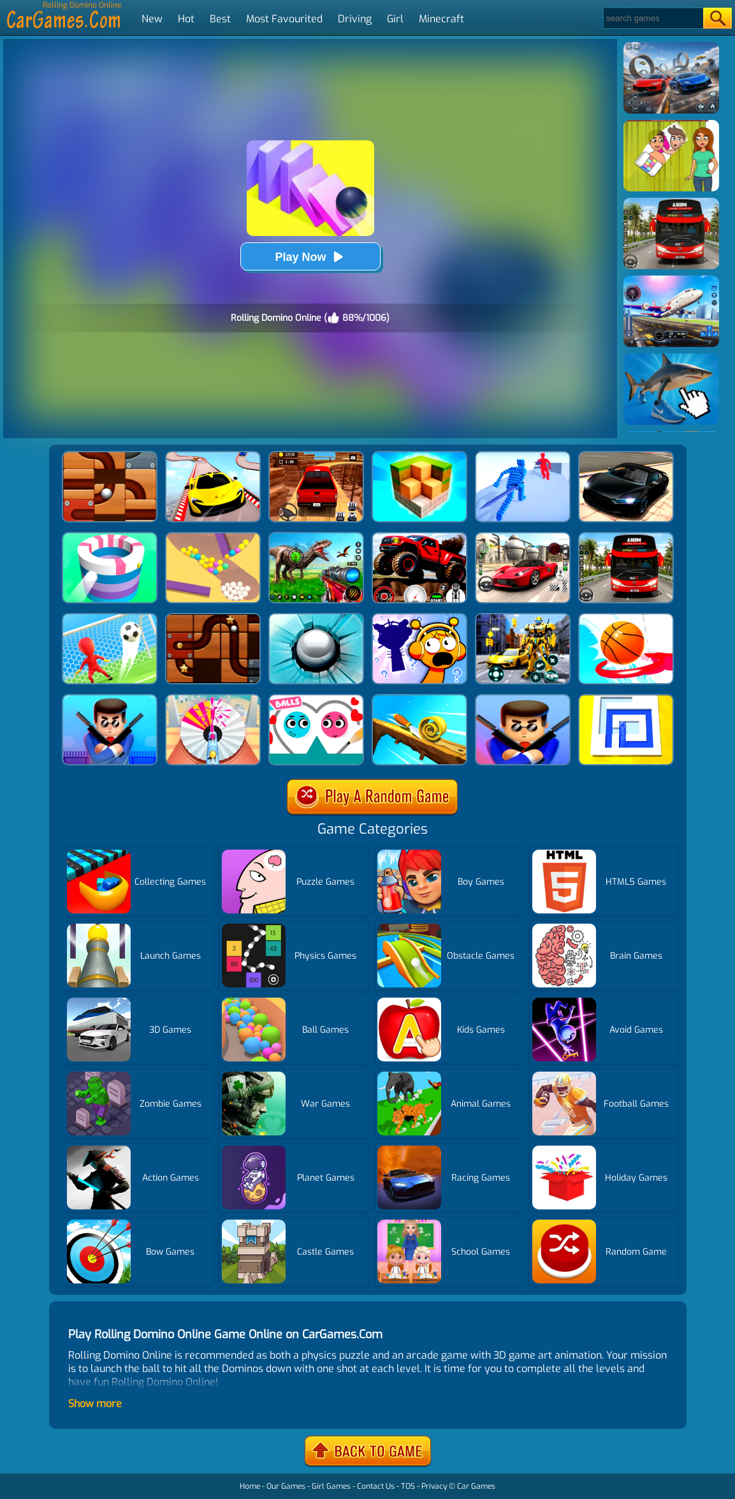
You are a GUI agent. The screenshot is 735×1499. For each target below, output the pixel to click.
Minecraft (441, 19)
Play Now (310, 257)
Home (250, 1486)
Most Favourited (284, 19)
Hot (186, 19)
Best (220, 19)
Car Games (476, 1486)
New (152, 19)
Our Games (285, 1486)
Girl (395, 19)
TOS (408, 1486)
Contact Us (376, 1486)
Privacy (434, 1486)
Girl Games (331, 1486)
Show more (95, 1403)
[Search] (652, 18)
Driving (355, 19)
